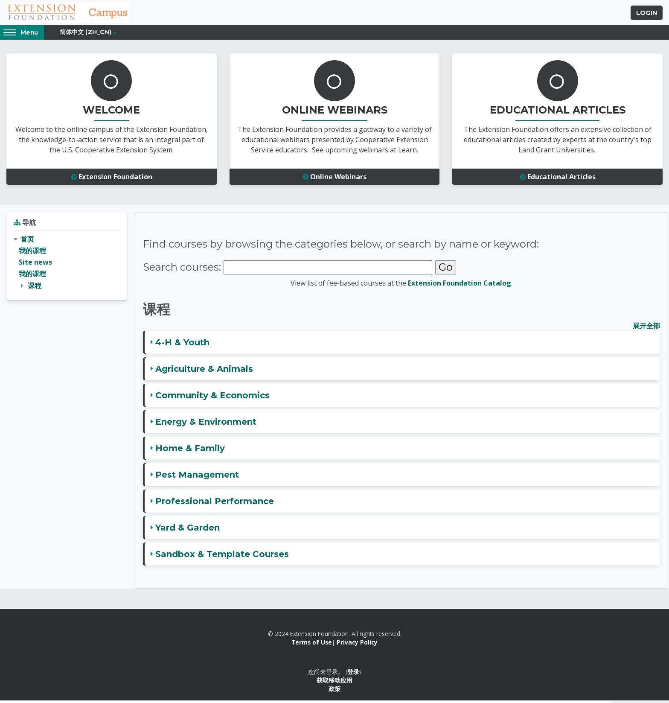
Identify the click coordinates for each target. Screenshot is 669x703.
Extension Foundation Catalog (459, 285)
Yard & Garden (187, 530)
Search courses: (182, 270)
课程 (34, 288)
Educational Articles (558, 179)
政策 (334, 692)
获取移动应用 (334, 683)
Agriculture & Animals (204, 371)
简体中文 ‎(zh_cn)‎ (85, 35)
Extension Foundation (111, 179)
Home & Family (190, 450)
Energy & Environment (205, 424)
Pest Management (197, 477)
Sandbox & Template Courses (222, 556)
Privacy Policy (357, 645)
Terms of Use (311, 645)
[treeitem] (67, 265)
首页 (27, 241)
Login (646, 14)
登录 (353, 674)
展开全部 (646, 328)
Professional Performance (214, 503)
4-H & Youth (182, 345)
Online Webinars (334, 179)
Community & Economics (212, 398)
